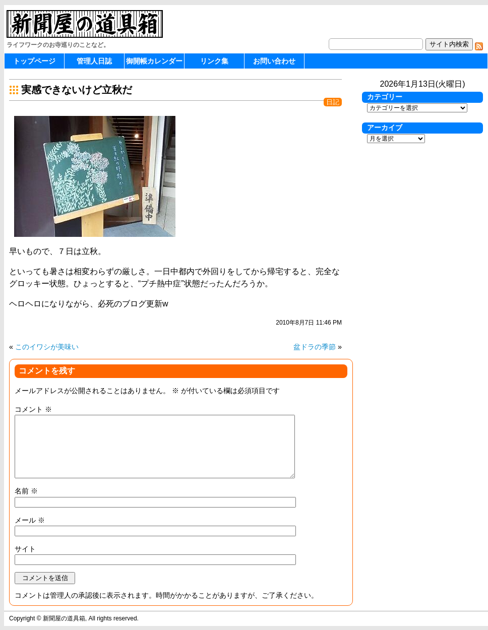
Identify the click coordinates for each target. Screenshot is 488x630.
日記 (332, 102)
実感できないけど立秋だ (76, 89)
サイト (25, 549)
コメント (33, 409)
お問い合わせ (274, 61)
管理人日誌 (94, 61)
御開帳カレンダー (154, 61)
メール (30, 520)
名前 (26, 491)
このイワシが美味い (47, 347)
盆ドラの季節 (314, 347)
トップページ (34, 61)
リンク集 (214, 61)
